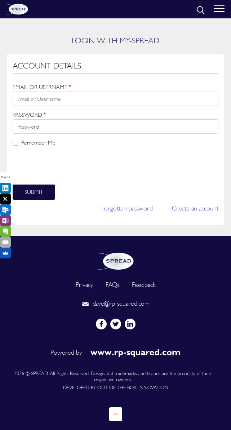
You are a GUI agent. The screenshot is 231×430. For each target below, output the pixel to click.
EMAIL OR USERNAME (42, 87)
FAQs (112, 284)
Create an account (195, 208)
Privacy (84, 284)
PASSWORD (29, 114)
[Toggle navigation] (219, 9)
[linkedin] (130, 324)
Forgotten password (127, 208)
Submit (34, 192)
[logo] (116, 260)
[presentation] (67, 166)
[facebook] (101, 324)
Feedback (144, 284)
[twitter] (115, 324)
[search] (200, 9)
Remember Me (38, 142)
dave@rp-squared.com (116, 303)
